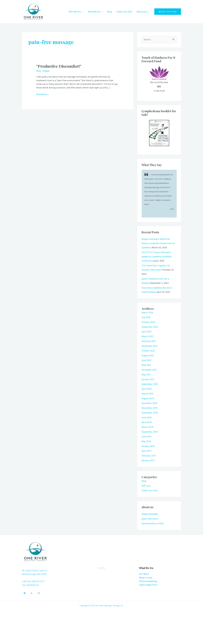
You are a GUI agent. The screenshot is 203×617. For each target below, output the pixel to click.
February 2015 (149, 455)
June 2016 (146, 436)
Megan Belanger (150, 513)
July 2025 (146, 317)
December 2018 (149, 403)
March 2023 (147, 336)
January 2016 (148, 446)
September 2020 (150, 384)
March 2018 (147, 427)
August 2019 (148, 398)
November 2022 (149, 345)
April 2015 (146, 450)
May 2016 (146, 441)
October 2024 (148, 322)
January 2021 (148, 379)
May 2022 (146, 365)
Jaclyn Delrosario (150, 518)
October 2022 (148, 350)
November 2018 (149, 407)
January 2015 (148, 460)
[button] (82, 11)
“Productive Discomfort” (58, 66)
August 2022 (148, 355)
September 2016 (150, 431)
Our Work (144, 573)
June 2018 (146, 417)
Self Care (146, 485)
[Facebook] (24, 593)
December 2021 (149, 369)
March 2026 (147, 312)
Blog (38, 70)
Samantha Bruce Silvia (153, 523)
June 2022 (146, 360)
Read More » (42, 94)
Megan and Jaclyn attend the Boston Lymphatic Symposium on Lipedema (158, 243)
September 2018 (150, 412)
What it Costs (145, 577)
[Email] (38, 593)
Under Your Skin (150, 490)
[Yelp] (31, 593)
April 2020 (146, 388)
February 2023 (149, 341)
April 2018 (146, 422)
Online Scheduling (148, 581)
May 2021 (146, 374)
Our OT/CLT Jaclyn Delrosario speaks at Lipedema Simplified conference (156, 256)
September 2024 (150, 326)
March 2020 (147, 393)
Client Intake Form (148, 584)
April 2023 (146, 331)
